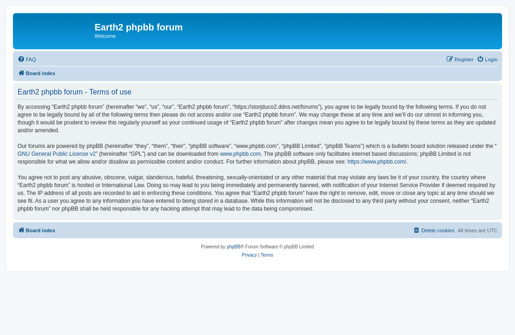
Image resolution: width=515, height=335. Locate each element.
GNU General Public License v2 (57, 154)
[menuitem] (27, 59)
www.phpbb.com (240, 154)
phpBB (233, 246)
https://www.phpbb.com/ (376, 162)
